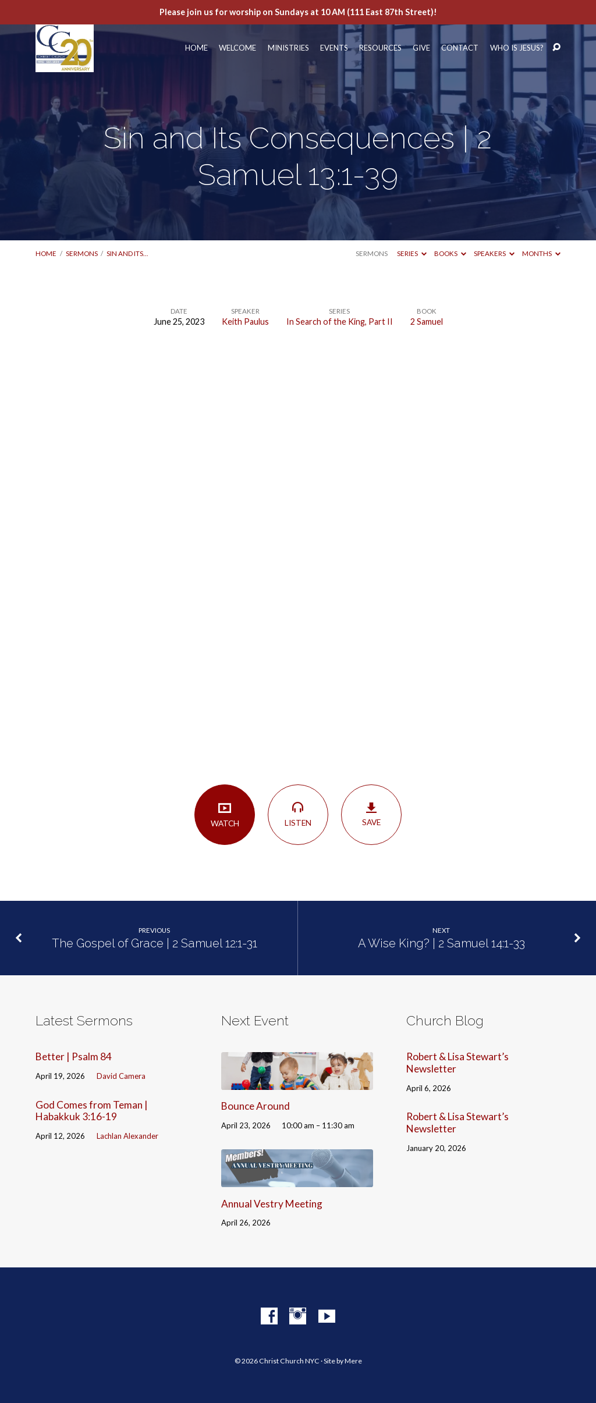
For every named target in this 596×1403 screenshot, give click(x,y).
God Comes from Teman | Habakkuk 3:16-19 (92, 1111)
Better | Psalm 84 (74, 1056)
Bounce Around (255, 1106)
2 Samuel (426, 321)
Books (450, 253)
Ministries (288, 48)
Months (541, 253)
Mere (353, 1360)
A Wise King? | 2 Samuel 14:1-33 (441, 943)
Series (412, 253)
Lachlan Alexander (127, 1136)
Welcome (237, 48)
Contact (459, 48)
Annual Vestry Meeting (271, 1204)
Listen (298, 814)
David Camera (121, 1076)
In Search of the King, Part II (339, 321)
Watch (224, 814)
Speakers (494, 253)
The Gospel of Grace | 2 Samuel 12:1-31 (154, 943)
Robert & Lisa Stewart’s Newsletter (457, 1062)
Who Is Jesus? (517, 48)
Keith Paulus (245, 321)
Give (421, 48)
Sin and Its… (127, 253)
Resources (380, 48)
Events (334, 48)
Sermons (82, 253)
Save (371, 814)
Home (196, 48)
